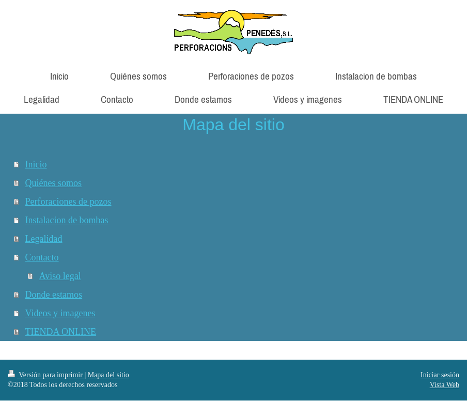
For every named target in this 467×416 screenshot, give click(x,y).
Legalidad (44, 239)
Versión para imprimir (46, 375)
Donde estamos (53, 294)
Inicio (36, 164)
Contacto (42, 257)
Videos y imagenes (60, 313)
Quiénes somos (53, 183)
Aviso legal (60, 276)
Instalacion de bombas (66, 220)
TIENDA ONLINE (60, 332)
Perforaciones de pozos (68, 201)
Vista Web (444, 385)
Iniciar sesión (440, 375)
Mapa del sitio (108, 375)
